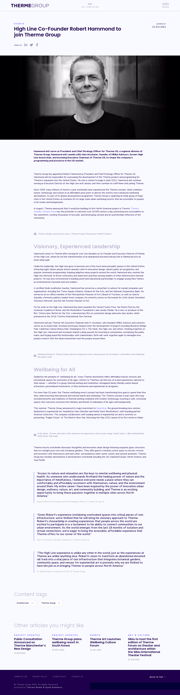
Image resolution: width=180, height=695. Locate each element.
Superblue (101, 408)
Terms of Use (21, 677)
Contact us (85, 677)
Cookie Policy (65, 677)
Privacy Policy (42, 677)
